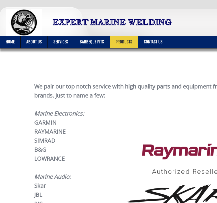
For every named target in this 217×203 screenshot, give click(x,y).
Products (124, 42)
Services (60, 42)
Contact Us (153, 42)
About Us (34, 42)
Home (10, 42)
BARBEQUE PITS (92, 42)
